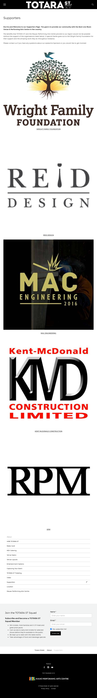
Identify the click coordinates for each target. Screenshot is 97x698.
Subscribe (55, 633)
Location (10, 587)
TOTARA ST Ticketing (14, 573)
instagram (48, 667)
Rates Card (11, 546)
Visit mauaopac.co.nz (48, 673)
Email (52, 620)
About (9, 537)
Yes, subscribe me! (58, 629)
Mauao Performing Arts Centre (18, 591)
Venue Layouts (12, 559)
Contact (53, 688)
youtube (52, 667)
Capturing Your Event (14, 568)
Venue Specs (11, 555)
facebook (44, 667)
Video (9, 577)
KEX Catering (11, 550)
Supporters (11, 582)
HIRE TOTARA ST (13, 541)
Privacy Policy (45, 688)
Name (52, 612)
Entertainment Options (15, 564)
